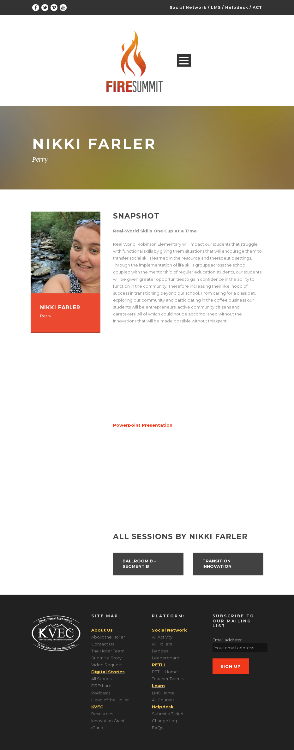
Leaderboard (165, 657)
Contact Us (102, 643)
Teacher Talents (168, 678)
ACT (257, 7)
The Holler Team (107, 650)
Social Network (188, 7)
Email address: (227, 639)
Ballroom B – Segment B (139, 563)
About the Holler (108, 636)
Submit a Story (106, 657)
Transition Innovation (216, 563)
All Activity (162, 636)
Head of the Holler (110, 699)
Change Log (164, 720)
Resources (102, 713)
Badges (160, 650)
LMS (216, 7)
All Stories (101, 678)
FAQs (157, 727)
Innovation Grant (108, 720)
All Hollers (162, 643)
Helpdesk (236, 7)
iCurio (97, 727)
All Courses (163, 699)
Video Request (106, 664)
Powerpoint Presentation (142, 425)
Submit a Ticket (168, 713)
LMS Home (163, 692)
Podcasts (100, 692)
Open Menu (184, 60)
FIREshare (101, 685)
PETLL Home (165, 671)
